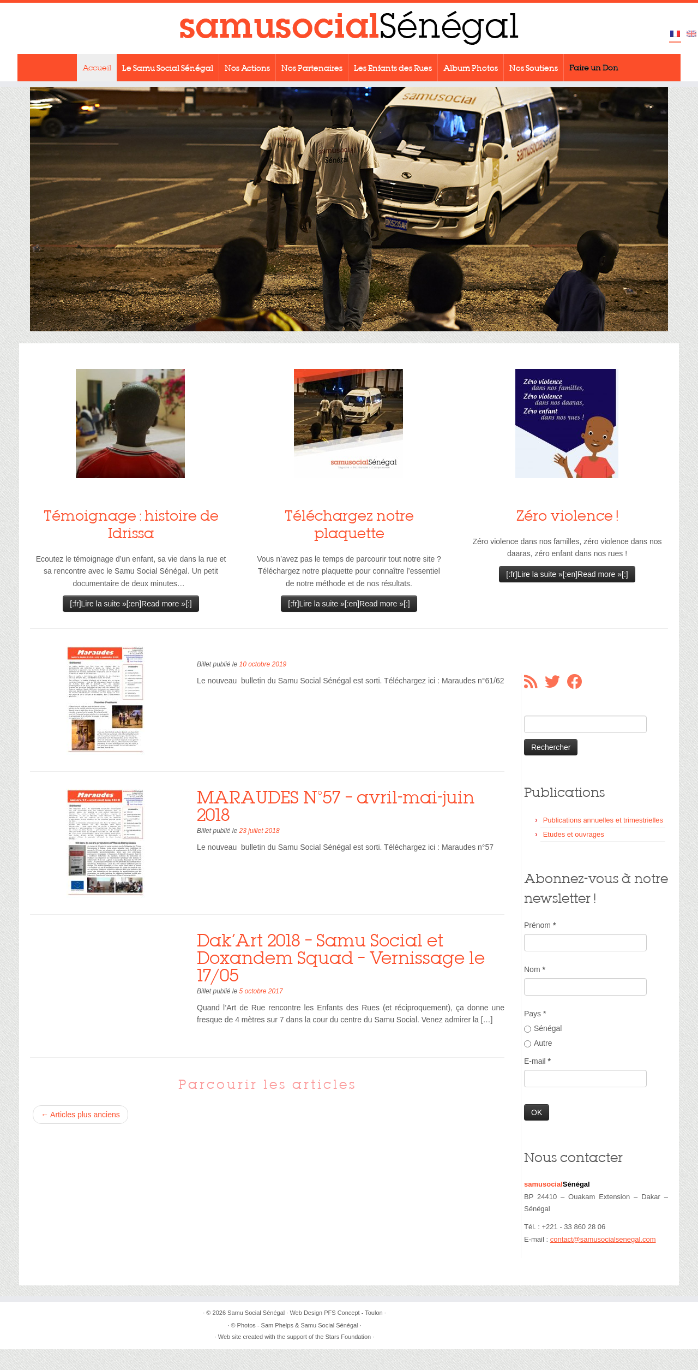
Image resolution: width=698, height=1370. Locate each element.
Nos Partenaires (311, 68)
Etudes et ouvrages (573, 834)
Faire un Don (593, 68)
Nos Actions (247, 68)
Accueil (96, 68)
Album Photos (470, 68)
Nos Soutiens (533, 68)
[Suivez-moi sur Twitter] (556, 681)
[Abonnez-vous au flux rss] (534, 681)
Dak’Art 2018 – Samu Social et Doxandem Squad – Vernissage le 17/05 (341, 958)
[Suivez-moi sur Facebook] (578, 681)
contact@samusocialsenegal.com (603, 1239)
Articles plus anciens (80, 1114)
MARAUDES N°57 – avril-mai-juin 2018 (335, 806)
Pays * (535, 1013)
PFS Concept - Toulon (353, 1312)
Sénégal (543, 1028)
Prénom (540, 925)
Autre (538, 1043)
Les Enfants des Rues (393, 68)
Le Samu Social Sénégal (167, 68)
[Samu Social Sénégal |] (349, 28)
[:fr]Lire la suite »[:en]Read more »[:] (130, 603)
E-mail (537, 1061)
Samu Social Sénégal (256, 1312)
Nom (534, 969)
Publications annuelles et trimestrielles (603, 820)
